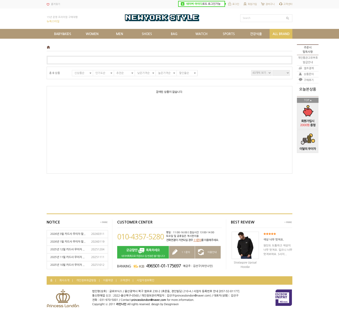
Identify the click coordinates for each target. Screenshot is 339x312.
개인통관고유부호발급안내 (308, 59)
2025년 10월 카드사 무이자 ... (67, 265)
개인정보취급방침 (86, 280)
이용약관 (108, 280)
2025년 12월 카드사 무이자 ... (67, 249)
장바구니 (270, 4)
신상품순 (79, 73)
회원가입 (252, 4)
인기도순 (100, 73)
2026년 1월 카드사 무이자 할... (68, 241)
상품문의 (309, 74)
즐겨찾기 (55, 4)
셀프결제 (309, 68)
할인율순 (184, 73)
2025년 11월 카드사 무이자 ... (67, 257)
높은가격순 (164, 73)
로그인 (235, 4)
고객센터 (287, 4)
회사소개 (64, 280)
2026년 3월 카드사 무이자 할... (68, 234)
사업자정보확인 (145, 280)
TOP (306, 100)
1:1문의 (197, 240)
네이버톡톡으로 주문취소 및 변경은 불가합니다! (143, 252)
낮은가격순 (143, 73)
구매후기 (309, 80)
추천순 (120, 73)
